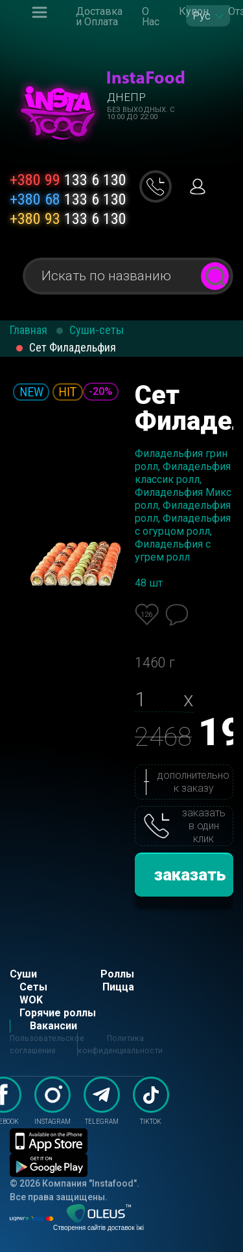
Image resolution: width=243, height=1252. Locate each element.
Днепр (126, 97)
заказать (190, 874)
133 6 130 (68, 180)
